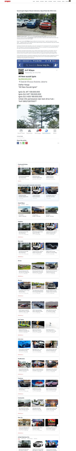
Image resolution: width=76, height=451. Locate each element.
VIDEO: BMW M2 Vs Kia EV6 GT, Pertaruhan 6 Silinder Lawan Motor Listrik (51, 311)
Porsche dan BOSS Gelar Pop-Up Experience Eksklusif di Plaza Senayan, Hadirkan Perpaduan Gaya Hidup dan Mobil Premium (24, 428)
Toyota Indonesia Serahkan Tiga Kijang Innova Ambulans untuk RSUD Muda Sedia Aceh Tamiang (51, 450)
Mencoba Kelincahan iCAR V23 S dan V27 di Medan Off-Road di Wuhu (24, 272)
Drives (46, 1)
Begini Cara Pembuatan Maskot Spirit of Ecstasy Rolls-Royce (37, 330)
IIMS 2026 (67, 1)
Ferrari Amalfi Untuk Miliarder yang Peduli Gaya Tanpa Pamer (24, 350)
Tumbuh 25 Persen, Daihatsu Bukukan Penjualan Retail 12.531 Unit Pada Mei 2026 (50, 177)
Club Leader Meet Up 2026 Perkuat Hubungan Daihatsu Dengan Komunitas (24, 409)
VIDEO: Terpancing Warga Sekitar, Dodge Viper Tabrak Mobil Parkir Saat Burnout (37, 311)
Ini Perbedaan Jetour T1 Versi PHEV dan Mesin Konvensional (51, 196)
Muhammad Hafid (21, 312)
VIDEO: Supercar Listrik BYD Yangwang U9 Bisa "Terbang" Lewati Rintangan (24, 311)
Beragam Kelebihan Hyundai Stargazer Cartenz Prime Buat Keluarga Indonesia (51, 291)
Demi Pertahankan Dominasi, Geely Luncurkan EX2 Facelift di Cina (51, 389)
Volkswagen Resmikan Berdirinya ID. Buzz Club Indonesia (37, 409)
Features (59, 1)
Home (34, 1)
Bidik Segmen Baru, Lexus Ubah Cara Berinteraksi (37, 350)
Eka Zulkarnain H (21, 273)
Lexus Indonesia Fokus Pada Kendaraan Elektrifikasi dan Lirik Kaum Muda (51, 350)
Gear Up (54, 1)
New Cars (42, 1)
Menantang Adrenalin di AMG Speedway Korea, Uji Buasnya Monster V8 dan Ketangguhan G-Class (38, 272)
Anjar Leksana (48, 179)
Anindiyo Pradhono (21, 179)
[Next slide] (58, 174)
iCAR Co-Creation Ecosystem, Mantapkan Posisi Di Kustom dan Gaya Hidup (38, 370)
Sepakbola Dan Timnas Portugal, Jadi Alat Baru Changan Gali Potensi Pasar (38, 389)
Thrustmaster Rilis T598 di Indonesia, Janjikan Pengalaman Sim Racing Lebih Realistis (38, 428)
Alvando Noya (34, 312)
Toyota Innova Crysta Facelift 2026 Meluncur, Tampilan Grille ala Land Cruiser (38, 450)
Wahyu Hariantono (35, 430)
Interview (50, 1)
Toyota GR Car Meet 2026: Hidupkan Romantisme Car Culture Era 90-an (23, 370)
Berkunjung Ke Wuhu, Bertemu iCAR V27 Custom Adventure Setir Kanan (51, 370)
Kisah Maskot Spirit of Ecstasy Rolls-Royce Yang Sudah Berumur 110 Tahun (51, 330)
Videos (63, 1)
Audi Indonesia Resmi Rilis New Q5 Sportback (24, 177)
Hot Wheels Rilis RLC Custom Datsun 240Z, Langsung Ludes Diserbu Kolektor (51, 428)
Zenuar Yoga (34, 179)
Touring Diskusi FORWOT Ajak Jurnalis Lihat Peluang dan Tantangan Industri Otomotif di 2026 (51, 409)
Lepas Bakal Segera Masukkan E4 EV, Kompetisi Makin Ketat (38, 291)
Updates (37, 1)
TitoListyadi (19, 12)
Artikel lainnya (20, 256)
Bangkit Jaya (48, 410)
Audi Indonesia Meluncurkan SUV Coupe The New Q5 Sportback (24, 450)
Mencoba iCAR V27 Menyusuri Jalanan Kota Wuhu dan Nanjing (51, 272)
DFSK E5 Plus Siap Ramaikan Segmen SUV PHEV (37, 177)
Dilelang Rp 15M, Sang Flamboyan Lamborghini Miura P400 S (24, 330)
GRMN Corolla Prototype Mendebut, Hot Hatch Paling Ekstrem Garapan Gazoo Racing (51, 252)
